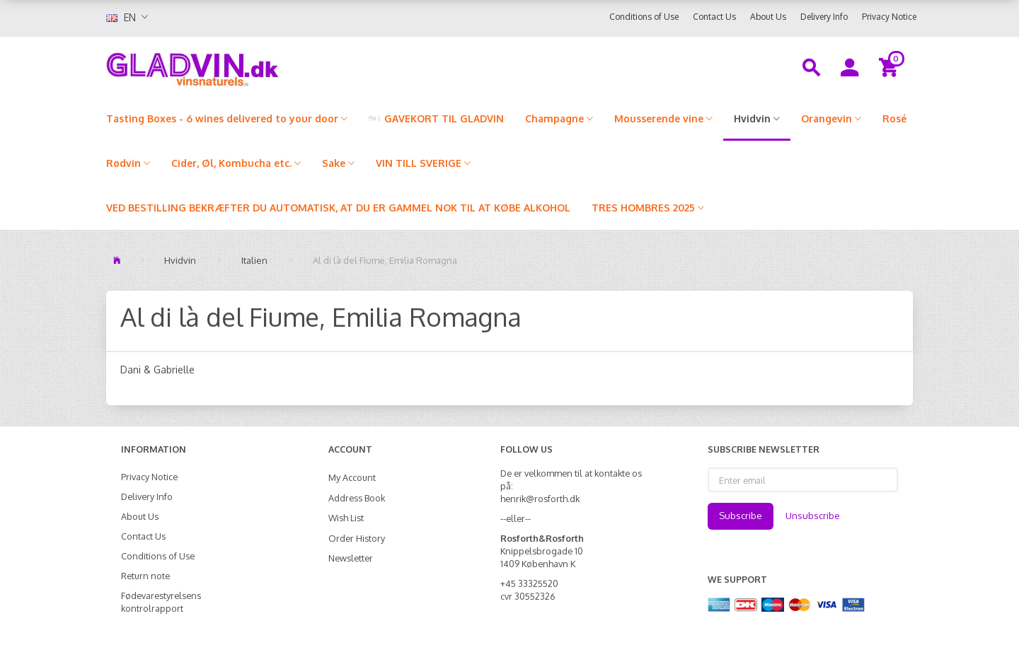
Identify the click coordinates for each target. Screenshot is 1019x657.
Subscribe (740, 515)
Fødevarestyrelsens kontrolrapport (161, 602)
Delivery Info (824, 16)
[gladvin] (251, 66)
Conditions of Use (644, 16)
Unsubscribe (812, 515)
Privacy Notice (889, 16)
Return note (145, 575)
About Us (768, 16)
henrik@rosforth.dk (540, 498)
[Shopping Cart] (890, 66)
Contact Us (714, 16)
